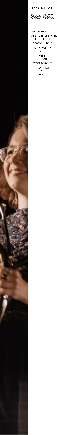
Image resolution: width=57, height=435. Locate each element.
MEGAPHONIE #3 (43, 69)
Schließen (34, 2)
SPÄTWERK (43, 48)
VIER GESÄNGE (43, 57)
